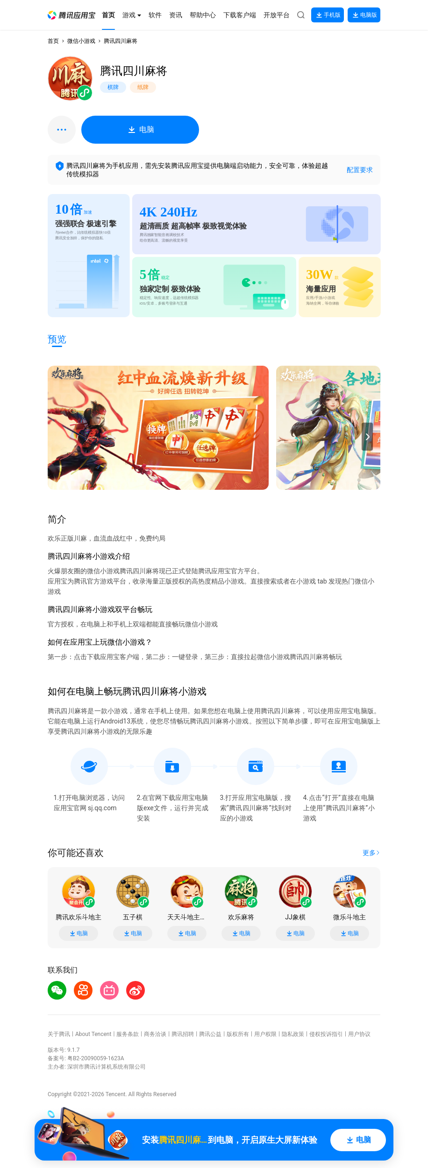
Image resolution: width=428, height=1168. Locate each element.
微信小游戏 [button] (81, 41)
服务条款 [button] (127, 1034)
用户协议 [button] (359, 1034)
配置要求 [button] (360, 170)
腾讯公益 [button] (210, 1034)
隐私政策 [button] (293, 1034)
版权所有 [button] (238, 1034)
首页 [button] (53, 41)
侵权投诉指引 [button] (326, 1034)
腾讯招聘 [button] (182, 1034)
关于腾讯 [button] (59, 1034)
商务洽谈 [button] (155, 1034)
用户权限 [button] (265, 1034)
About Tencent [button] (93, 1034)
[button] (71, 15)
